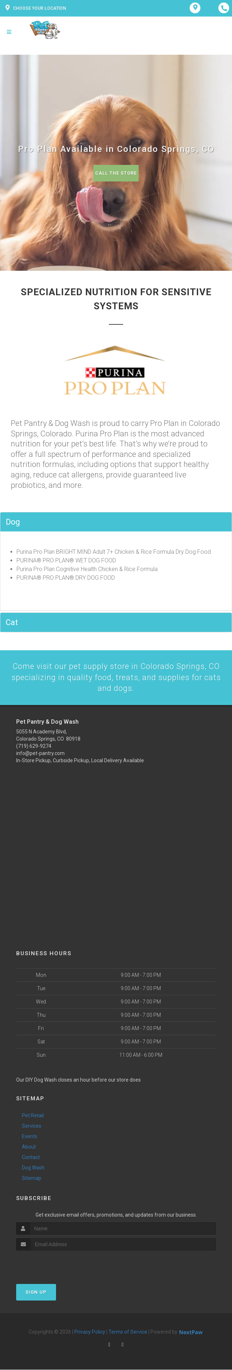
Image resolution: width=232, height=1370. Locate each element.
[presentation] (54, 1264)
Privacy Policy (89, 1332)
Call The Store (116, 173)
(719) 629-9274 (33, 746)
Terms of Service (127, 1332)
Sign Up (36, 1292)
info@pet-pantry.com (40, 753)
